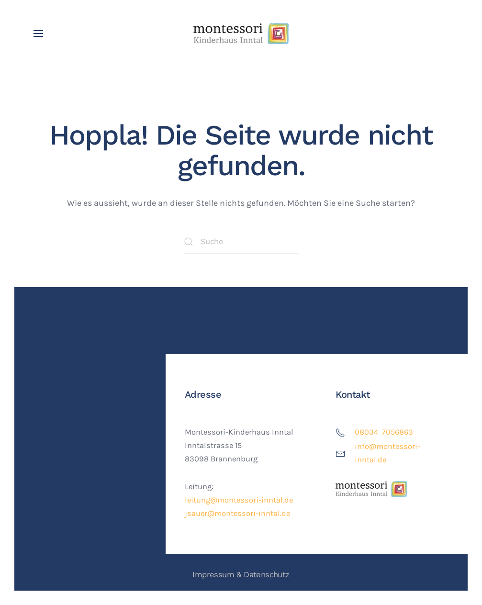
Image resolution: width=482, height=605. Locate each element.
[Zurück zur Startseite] (241, 33)
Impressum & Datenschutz (240, 574)
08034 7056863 (384, 432)
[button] (38, 33)
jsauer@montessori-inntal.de (237, 513)
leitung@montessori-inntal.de (239, 499)
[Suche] (241, 242)
